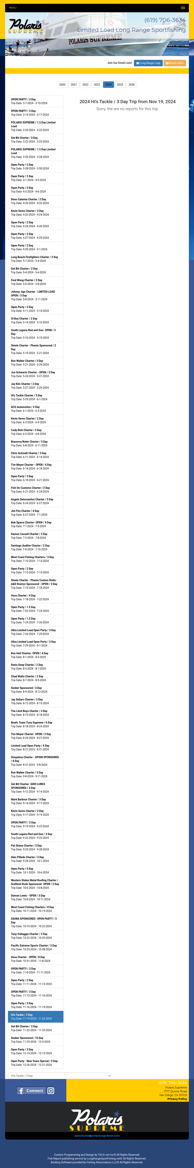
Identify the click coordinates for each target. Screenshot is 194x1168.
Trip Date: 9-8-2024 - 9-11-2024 (29, 774)
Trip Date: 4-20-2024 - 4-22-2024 (30, 201)
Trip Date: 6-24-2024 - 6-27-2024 (32, 501)
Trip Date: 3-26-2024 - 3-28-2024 (33, 153)
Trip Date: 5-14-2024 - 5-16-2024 (30, 320)
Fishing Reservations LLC (102, 1162)
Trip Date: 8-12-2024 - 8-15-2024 (30, 701)
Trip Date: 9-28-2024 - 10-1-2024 (30, 859)
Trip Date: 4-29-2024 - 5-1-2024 (29, 247)
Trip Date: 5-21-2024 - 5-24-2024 (30, 362)
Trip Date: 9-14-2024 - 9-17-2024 (30, 801)
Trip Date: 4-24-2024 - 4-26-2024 (30, 224)
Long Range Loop (148, 63)
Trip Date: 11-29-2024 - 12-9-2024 (30, 1039)
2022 (85, 84)
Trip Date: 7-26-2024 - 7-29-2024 (33, 632)
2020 (62, 84)
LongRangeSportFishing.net (103, 1158)
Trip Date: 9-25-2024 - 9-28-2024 (30, 847)
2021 (74, 84)
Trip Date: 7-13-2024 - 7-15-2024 (30, 570)
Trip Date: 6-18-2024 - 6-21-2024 (30, 478)
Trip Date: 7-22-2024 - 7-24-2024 (30, 609)
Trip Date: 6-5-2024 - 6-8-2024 (28, 432)
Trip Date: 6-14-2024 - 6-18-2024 (31, 466)
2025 (120, 84)
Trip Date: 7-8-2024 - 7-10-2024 (30, 547)
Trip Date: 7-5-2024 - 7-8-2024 (29, 536)
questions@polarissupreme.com (97, 1135)
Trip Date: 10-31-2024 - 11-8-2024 (30, 959)
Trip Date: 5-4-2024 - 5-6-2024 (28, 270)
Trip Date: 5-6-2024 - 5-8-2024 (28, 282)
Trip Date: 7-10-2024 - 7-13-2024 (32, 559)
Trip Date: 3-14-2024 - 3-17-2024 (30, 112)
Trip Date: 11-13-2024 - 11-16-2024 (31, 993)
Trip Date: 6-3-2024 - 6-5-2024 (28, 420)
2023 (97, 84)
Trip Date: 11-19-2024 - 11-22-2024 (31, 1016)
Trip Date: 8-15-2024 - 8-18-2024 (30, 713)
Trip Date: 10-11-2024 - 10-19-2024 (32, 909)
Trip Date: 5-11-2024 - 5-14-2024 (30, 309)
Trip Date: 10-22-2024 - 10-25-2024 (31, 936)
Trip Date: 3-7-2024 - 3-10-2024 (29, 101)
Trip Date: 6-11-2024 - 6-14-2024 (30, 455)
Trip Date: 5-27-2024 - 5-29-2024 (30, 385)
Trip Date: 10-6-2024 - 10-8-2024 (35, 884)
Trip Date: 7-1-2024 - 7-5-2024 (31, 524)
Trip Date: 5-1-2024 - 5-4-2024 (34, 259)
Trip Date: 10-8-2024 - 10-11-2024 (30, 897)
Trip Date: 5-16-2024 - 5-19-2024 (33, 334)
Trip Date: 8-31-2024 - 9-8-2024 (35, 761)
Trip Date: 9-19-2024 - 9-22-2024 (30, 824)
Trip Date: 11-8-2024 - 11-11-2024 (30, 970)
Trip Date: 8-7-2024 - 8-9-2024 (28, 678)
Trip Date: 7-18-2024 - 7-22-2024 (30, 597)
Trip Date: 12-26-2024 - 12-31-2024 (34, 1063)
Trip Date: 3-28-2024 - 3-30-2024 (30, 166)
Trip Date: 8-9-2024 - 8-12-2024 (29, 689)
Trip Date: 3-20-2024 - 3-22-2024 (33, 126)
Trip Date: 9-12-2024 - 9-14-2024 (30, 788)
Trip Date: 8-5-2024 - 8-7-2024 (28, 666)
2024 (108, 84)
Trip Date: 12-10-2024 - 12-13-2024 (31, 1051)
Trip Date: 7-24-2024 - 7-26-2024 (30, 620)
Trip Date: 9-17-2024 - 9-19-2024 (30, 812)
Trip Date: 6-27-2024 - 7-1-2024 (29, 512)
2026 (132, 84)
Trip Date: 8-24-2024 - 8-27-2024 (31, 736)
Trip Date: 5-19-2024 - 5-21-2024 (33, 349)
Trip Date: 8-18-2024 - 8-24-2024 (31, 724)
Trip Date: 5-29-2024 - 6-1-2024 (29, 397)
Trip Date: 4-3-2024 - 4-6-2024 (28, 189)
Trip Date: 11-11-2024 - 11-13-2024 (31, 982)
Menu (12, 7)
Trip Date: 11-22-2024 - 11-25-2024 (31, 1028)
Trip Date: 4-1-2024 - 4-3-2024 (28, 178)
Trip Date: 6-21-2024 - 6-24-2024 (30, 489)
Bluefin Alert (175, 63)
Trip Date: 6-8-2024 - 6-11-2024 (29, 443)
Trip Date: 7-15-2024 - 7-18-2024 (34, 584)
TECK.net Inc (106, 1154)
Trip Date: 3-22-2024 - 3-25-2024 (30, 139)
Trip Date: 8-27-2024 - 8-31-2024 (30, 747)
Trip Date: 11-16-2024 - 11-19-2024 (31, 1005)
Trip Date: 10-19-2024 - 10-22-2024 (34, 922)
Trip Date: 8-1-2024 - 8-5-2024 (29, 655)
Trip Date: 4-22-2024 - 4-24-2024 (30, 212)
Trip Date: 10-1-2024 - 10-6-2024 (30, 870)
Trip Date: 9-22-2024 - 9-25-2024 (31, 836)
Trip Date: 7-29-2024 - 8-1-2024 (33, 643)
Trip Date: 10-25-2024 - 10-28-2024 (34, 947)
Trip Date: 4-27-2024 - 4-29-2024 (30, 235)
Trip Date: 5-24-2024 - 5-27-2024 (33, 374)
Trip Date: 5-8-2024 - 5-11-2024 (33, 295)
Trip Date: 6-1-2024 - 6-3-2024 (28, 408)
